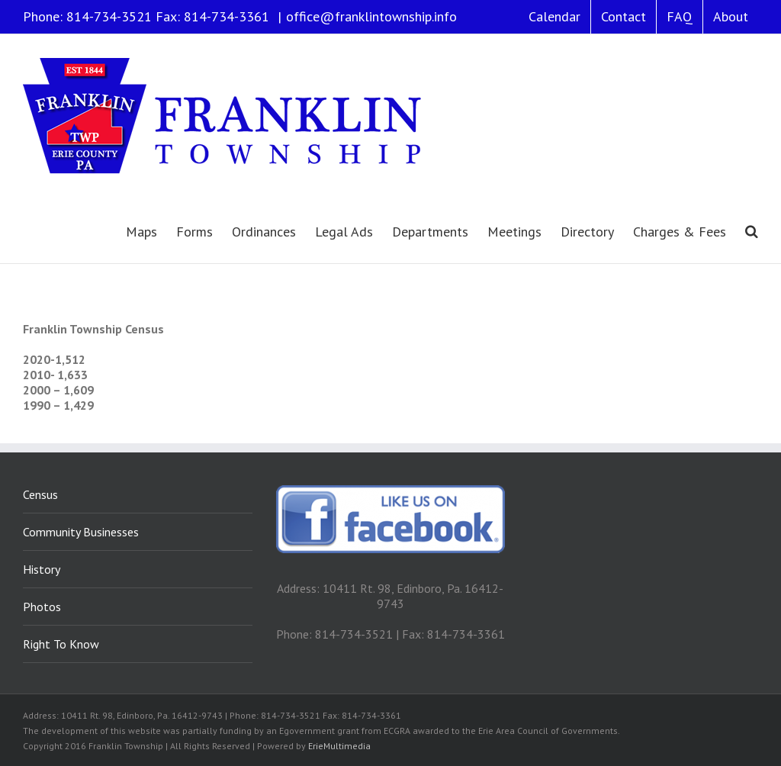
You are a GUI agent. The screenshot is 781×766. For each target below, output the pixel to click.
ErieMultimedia (339, 746)
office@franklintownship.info (371, 16)
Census (40, 494)
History (41, 569)
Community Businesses (81, 531)
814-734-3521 (109, 16)
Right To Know (61, 644)
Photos (42, 606)
